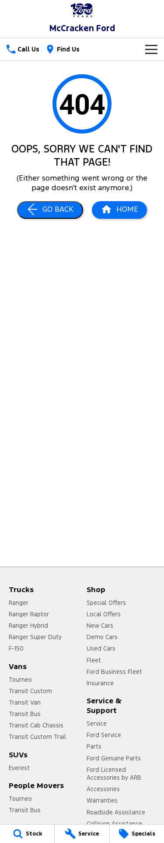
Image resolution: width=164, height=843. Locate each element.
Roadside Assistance (116, 812)
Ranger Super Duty (35, 637)
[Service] (82, 834)
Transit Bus (25, 714)
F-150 (16, 648)
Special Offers (106, 603)
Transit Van (25, 702)
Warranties (102, 800)
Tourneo (20, 680)
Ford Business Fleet (114, 672)
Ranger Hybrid (28, 626)
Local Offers (104, 614)
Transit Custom (30, 691)
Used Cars (101, 648)
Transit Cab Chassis (36, 725)
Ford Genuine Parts (114, 758)
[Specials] (137, 834)
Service (97, 723)
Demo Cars (102, 637)
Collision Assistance (114, 824)
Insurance (100, 683)
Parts (94, 746)
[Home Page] (82, 10)
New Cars (100, 626)
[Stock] (27, 834)
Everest (19, 768)
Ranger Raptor (29, 614)
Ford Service (104, 735)
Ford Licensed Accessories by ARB (114, 773)
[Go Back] (50, 210)
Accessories (103, 789)
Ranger (18, 603)
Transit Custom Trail (37, 737)
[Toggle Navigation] (151, 49)
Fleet (94, 660)
